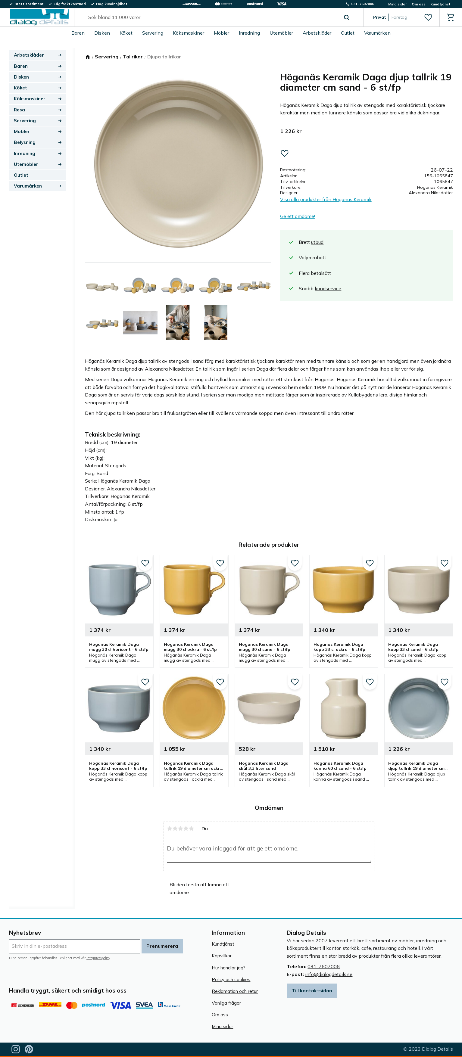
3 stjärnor (180, 828)
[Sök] (347, 17)
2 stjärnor (175, 828)
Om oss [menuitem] (419, 4)
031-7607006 (323, 966)
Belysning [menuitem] (25, 142)
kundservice (328, 288)
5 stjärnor (191, 828)
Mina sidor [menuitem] (397, 4)
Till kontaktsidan (312, 990)
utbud (317, 242)
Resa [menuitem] (19, 110)
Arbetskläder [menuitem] (317, 33)
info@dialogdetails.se (328, 974)
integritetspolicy (98, 958)
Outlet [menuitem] (347, 33)
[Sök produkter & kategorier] (212, 17)
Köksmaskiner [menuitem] (188, 33)
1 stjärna (169, 828)
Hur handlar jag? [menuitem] (228, 968)
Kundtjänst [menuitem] (440, 4)
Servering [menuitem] (152, 33)
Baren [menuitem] (78, 33)
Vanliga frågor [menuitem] (226, 1003)
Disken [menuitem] (102, 33)
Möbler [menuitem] (221, 33)
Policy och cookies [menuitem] (231, 979)
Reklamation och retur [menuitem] (235, 991)
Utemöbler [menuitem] (281, 33)
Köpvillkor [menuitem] (222, 956)
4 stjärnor (186, 828)
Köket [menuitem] (126, 33)
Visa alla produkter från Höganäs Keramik (326, 199)
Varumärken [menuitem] (377, 33)
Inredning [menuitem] (249, 33)
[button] (428, 17)
